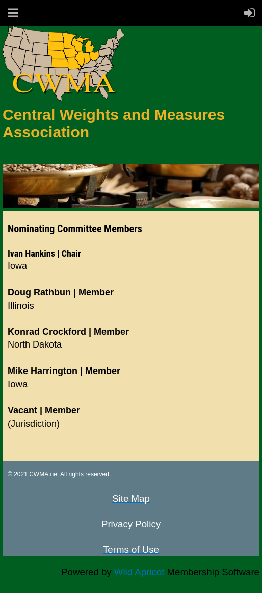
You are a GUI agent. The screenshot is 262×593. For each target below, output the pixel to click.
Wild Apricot (139, 571)
